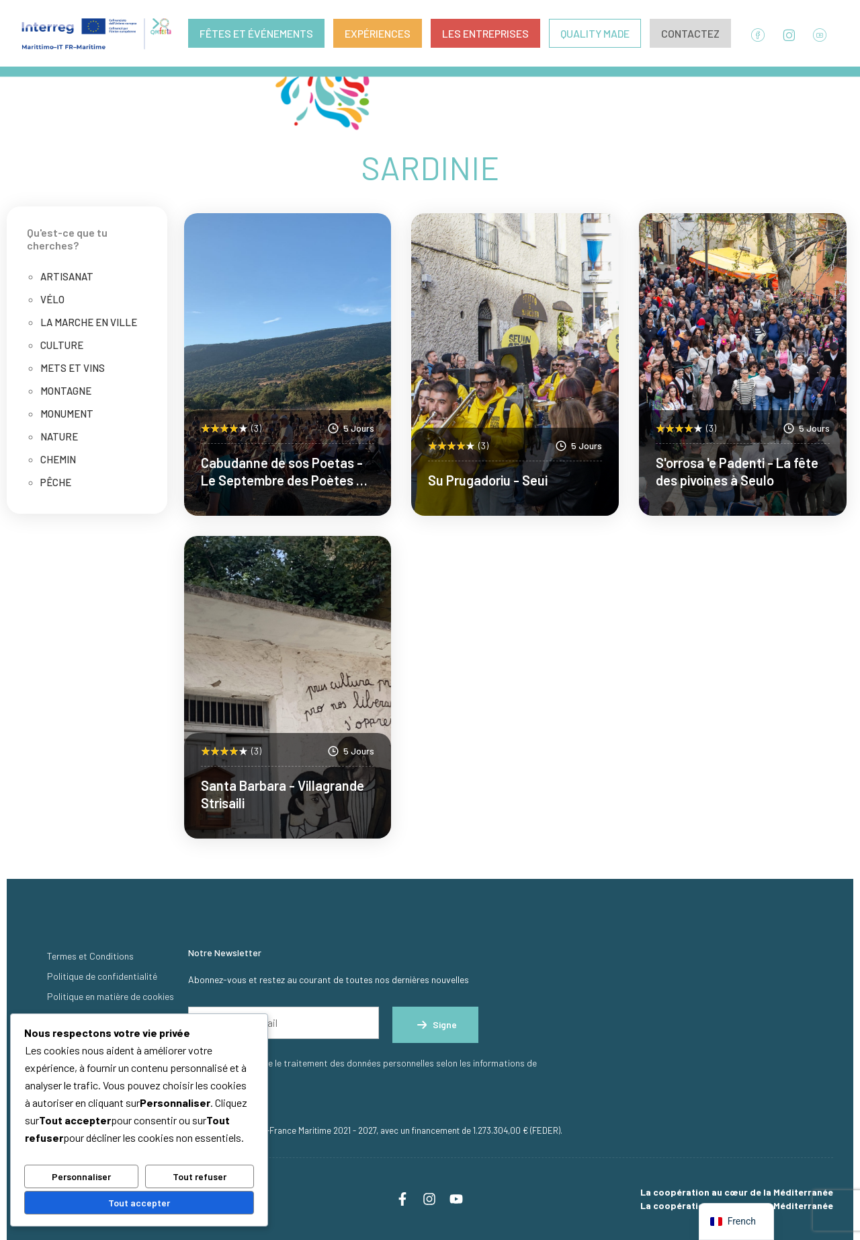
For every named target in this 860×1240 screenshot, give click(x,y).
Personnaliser (81, 1176)
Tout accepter (139, 1202)
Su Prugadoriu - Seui (488, 480)
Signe (435, 1025)
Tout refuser (199, 1176)
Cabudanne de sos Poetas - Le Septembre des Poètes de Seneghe (286, 480)
